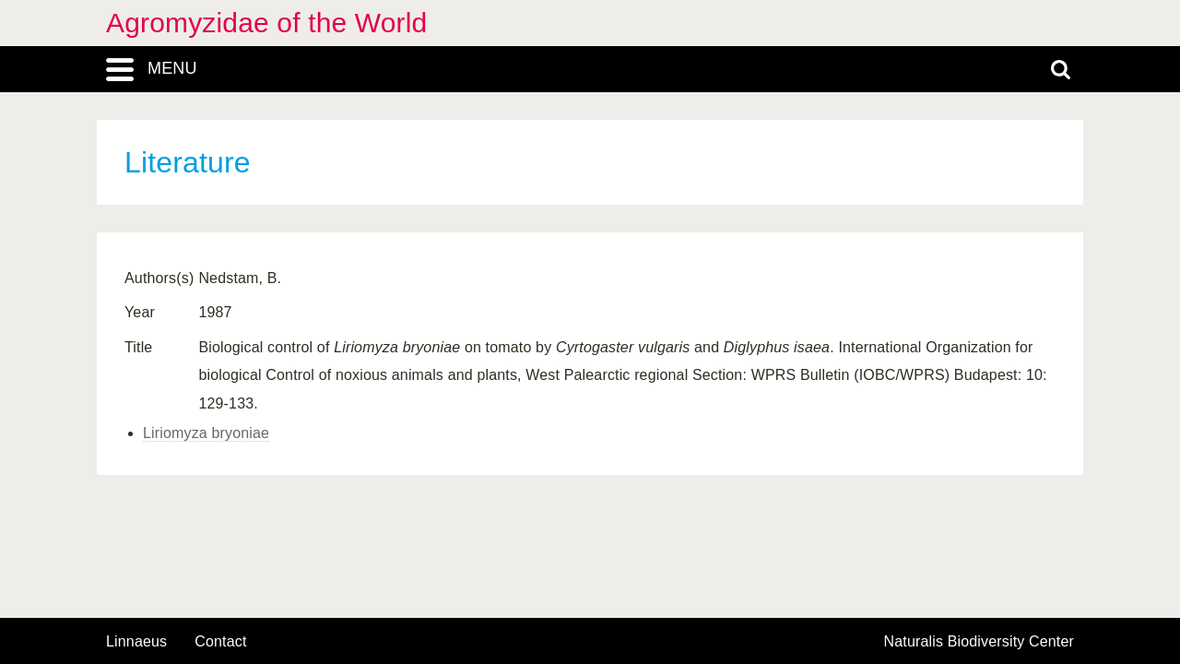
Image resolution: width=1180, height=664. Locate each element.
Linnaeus (136, 641)
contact (220, 641)
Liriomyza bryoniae (206, 433)
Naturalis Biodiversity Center (979, 641)
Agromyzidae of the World (266, 22)
